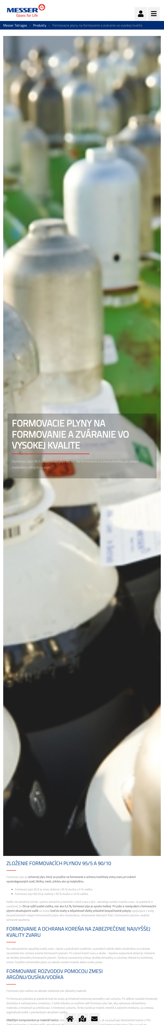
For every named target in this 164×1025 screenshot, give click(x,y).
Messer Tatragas (15, 25)
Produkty (39, 25)
